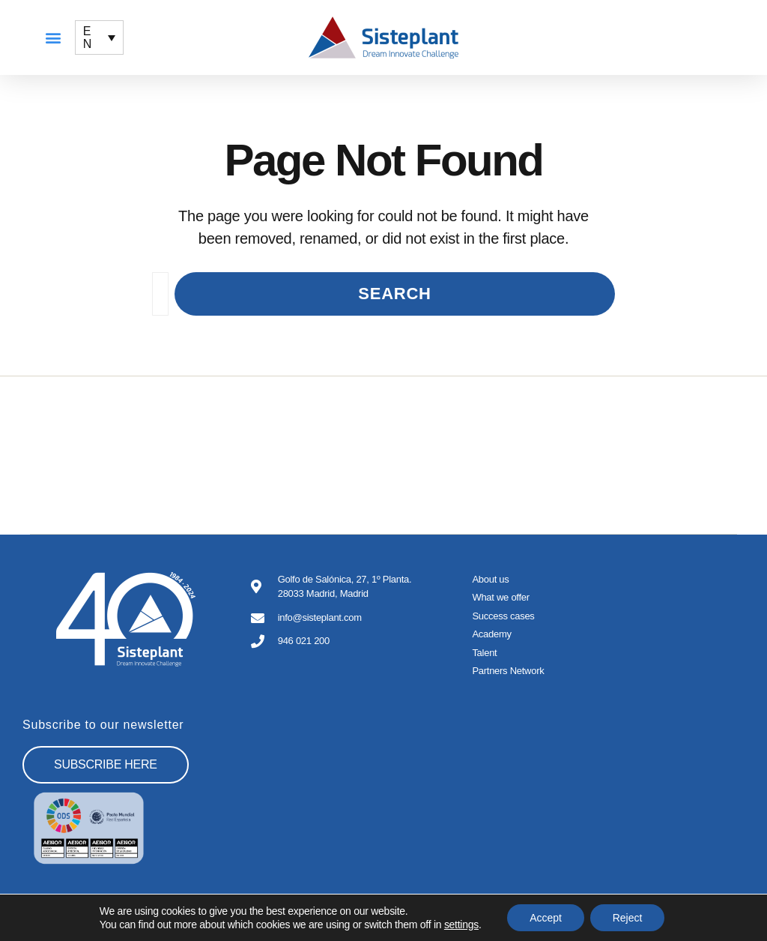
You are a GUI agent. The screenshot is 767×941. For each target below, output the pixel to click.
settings (461, 925)
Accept (546, 918)
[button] (52, 37)
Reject (628, 918)
